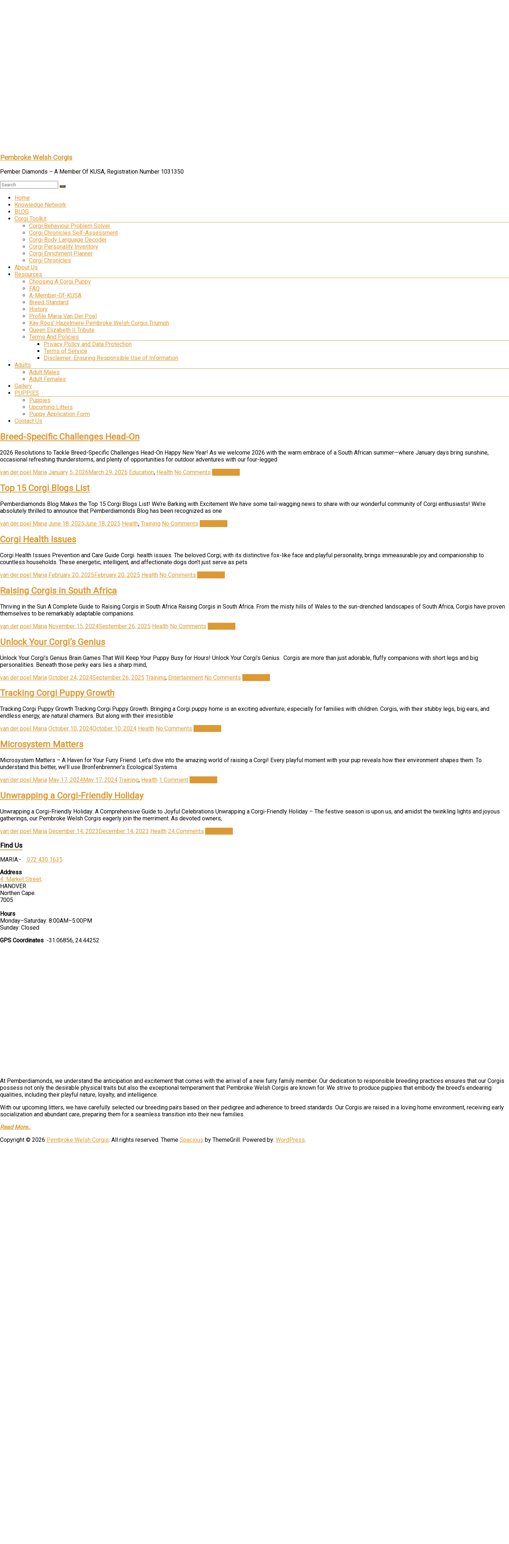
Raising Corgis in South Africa (58, 591)
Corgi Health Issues (38, 539)
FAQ (34, 288)
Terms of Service (65, 351)
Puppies (40, 400)
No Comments (192, 472)
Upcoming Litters (51, 407)
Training (150, 523)
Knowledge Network (40, 204)
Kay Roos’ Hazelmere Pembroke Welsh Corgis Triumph (99, 323)
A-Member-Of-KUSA (55, 295)
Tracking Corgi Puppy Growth (57, 693)
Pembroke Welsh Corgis (36, 158)
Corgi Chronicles (50, 260)
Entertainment (185, 677)
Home (22, 197)
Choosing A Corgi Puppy (60, 281)
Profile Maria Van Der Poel (63, 316)
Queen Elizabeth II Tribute (62, 329)
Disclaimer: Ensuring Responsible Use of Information (111, 358)
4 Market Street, (21, 879)
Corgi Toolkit (31, 218)
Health (164, 472)
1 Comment (173, 779)
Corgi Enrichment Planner (61, 253)
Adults (23, 364)
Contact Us (28, 420)
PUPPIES (27, 392)
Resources (28, 274)
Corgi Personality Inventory (63, 246)
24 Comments (186, 831)
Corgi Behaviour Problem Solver (69, 225)
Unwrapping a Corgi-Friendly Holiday (71, 796)
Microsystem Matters (41, 744)
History (38, 309)
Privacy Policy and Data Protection (88, 344)
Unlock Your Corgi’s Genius (52, 642)
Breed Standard (48, 302)
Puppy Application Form (59, 414)
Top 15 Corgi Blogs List (45, 488)
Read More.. (15, 1127)
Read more (226, 472)
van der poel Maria (23, 472)
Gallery (23, 386)
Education (141, 472)
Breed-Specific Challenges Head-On (70, 437)
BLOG (22, 211)
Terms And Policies (54, 336)
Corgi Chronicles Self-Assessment (73, 232)
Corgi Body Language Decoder (68, 239)
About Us (26, 267)
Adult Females (47, 379)
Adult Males (44, 372)
